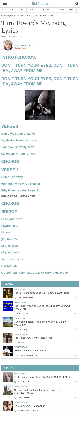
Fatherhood (20, 347)
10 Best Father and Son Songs (30, 350)
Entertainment (59, 9)
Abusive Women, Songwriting (29, 406)
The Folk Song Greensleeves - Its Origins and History (42, 293)
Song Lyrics (20, 302)
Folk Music (20, 289)
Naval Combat (21, 334)
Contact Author (21, 48)
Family (71, 9)
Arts (4, 9)
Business (32, 9)
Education (44, 9)
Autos (12, 9)
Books (21, 9)
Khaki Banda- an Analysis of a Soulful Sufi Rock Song (42, 377)
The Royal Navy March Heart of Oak (33, 338)
